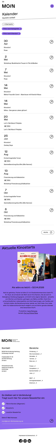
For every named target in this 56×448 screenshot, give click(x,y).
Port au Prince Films (31, 313)
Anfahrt (4, 360)
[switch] (13, 403)
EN (3, 1)
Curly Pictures (32, 311)
